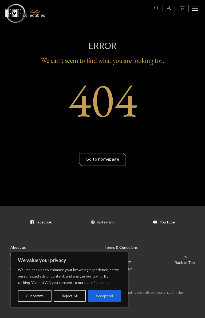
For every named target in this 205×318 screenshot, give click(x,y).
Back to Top (185, 259)
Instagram (102, 222)
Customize (35, 295)
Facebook (41, 222)
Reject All (70, 295)
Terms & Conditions (121, 247)
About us (18, 247)
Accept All (104, 295)
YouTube (164, 222)
